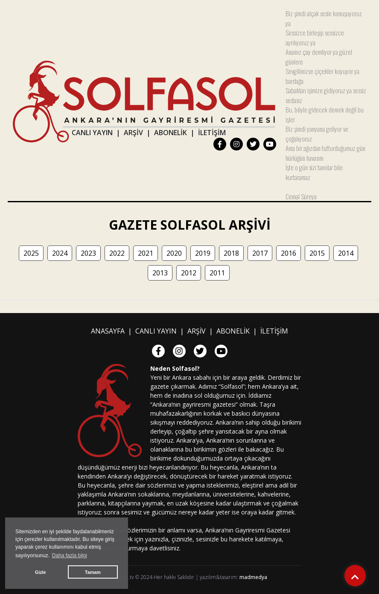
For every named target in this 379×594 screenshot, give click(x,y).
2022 (117, 253)
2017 (260, 253)
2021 (145, 253)
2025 (31, 253)
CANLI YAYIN (92, 132)
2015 (317, 253)
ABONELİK (170, 132)
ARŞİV (133, 132)
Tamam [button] (93, 572)
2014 (345, 253)
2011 (217, 273)
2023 (88, 253)
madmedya (253, 577)
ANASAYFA (108, 331)
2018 (231, 253)
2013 (160, 273)
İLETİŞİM (212, 132)
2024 (59, 253)
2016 (288, 253)
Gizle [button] (40, 572)
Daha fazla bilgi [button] (69, 556)
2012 (188, 273)
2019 (202, 253)
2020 (174, 253)
